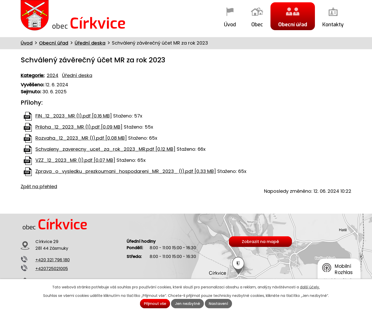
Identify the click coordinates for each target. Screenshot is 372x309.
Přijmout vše (155, 303)
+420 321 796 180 (52, 260)
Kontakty (333, 24)
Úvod (230, 24)
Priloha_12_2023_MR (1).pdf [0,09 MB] (78, 127)
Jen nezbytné (187, 303)
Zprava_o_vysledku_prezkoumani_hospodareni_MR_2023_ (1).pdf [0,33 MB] (125, 171)
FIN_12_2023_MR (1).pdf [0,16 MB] (73, 116)
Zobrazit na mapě (260, 242)
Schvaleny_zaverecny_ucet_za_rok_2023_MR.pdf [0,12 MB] (105, 149)
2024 (52, 75)
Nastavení (218, 303)
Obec (257, 24)
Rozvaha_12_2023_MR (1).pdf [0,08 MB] (81, 138)
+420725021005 (51, 269)
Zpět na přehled (39, 186)
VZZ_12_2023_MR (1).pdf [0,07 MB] (75, 160)
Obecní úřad (292, 24)
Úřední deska (90, 43)
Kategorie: (32, 75)
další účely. (310, 287)
